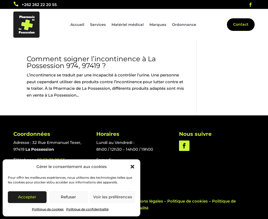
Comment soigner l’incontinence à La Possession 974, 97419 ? (91, 62)
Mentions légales (146, 201)
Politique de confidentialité (87, 209)
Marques (157, 25)
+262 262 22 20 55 (39, 4)
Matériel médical (127, 25)
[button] (132, 166)
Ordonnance (184, 25)
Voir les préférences (112, 196)
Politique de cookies (48, 209)
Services (98, 25)
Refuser (68, 196)
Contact (240, 24)
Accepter (27, 196)
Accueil (77, 25)
